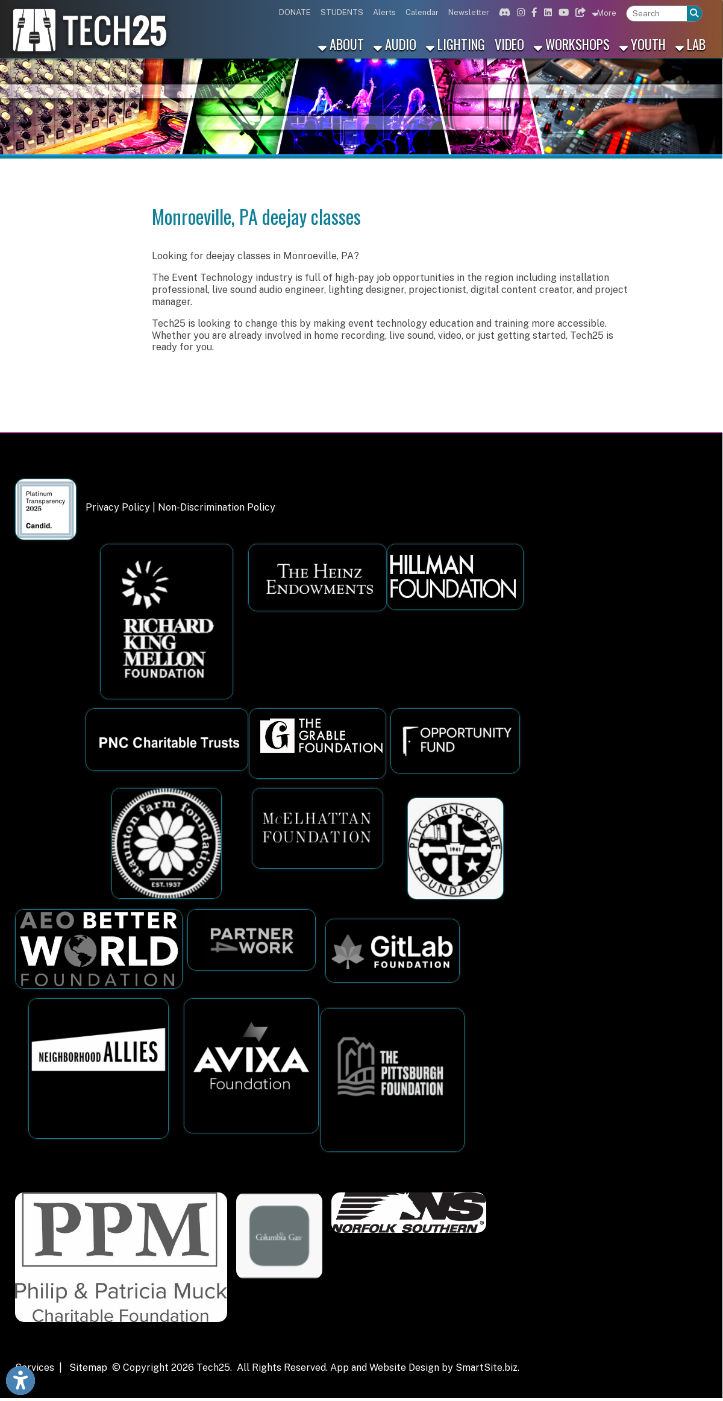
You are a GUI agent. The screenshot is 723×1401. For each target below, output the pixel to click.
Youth (642, 44)
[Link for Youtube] (562, 12)
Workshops (572, 44)
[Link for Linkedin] (546, 12)
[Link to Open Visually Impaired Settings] (20, 1380)
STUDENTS (342, 12)
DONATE (295, 12)
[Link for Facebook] (533, 12)
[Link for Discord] (503, 12)
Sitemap (88, 1367)
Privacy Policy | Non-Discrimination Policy (180, 507)
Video (509, 44)
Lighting (455, 44)
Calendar (422, 12)
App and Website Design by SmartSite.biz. (424, 1367)
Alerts (384, 12)
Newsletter (468, 12)
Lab (690, 44)
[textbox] (657, 13)
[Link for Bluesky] (579, 12)
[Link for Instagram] (519, 12)
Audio (395, 44)
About (341, 44)
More (604, 12)
